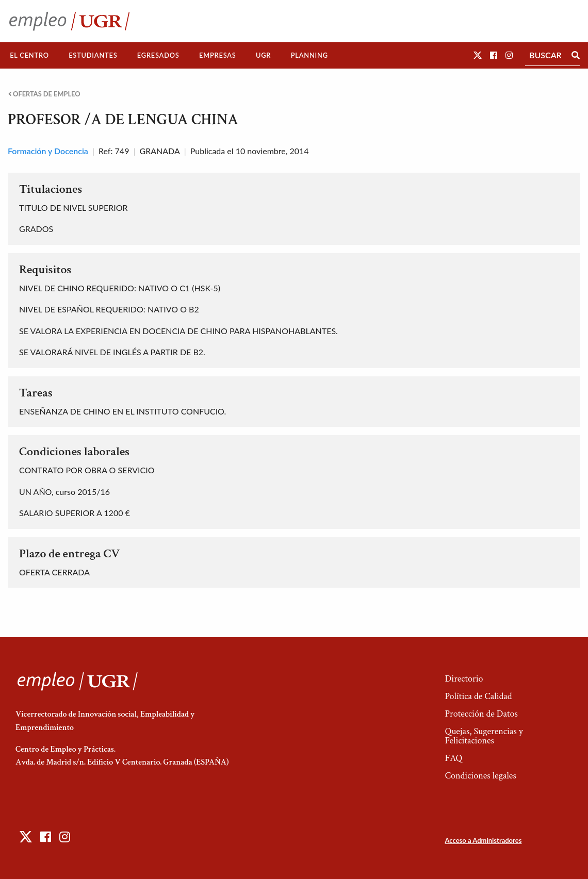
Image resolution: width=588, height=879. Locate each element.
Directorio (464, 679)
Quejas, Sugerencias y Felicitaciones (483, 736)
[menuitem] (29, 55)
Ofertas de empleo (44, 94)
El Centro (29, 55)
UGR (263, 55)
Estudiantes (93, 55)
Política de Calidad (478, 696)
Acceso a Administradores (483, 840)
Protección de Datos (481, 714)
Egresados (158, 55)
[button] (477, 55)
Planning (309, 55)
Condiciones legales (480, 776)
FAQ (453, 758)
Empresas (217, 55)
